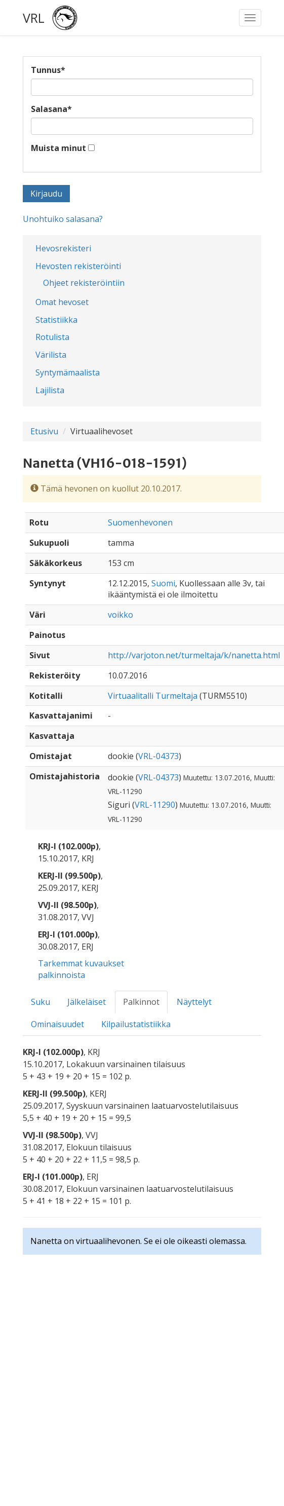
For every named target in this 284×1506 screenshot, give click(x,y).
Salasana (51, 109)
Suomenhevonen (140, 522)
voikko (120, 614)
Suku (40, 1001)
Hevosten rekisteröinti (78, 266)
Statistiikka (56, 319)
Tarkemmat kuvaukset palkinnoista (81, 969)
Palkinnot (141, 1001)
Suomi (163, 583)
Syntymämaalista (67, 372)
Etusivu (44, 431)
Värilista (50, 354)
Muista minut (58, 148)
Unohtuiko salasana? (63, 218)
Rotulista (52, 337)
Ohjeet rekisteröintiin (84, 282)
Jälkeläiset (86, 1001)
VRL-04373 (158, 756)
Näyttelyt (194, 1001)
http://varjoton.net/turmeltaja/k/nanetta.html (194, 655)
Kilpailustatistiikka (136, 1024)
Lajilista (49, 390)
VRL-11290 (155, 804)
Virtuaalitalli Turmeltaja (152, 695)
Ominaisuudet (57, 1024)
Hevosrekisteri (63, 248)
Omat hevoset (62, 302)
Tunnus (48, 70)
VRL (34, 17)
